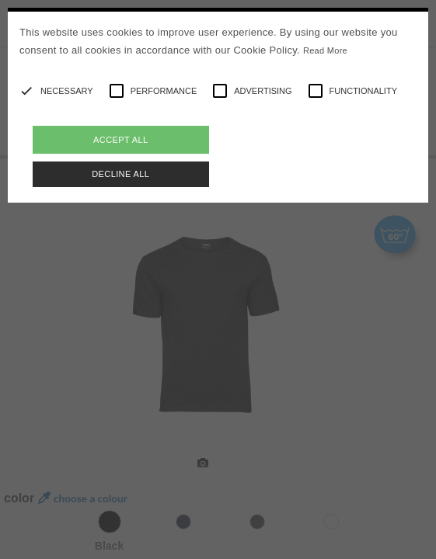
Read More (325, 50)
